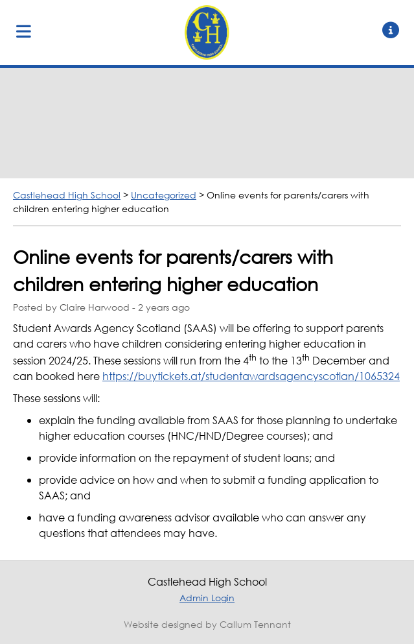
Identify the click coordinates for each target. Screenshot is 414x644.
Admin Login (207, 597)
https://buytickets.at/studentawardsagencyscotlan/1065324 (251, 376)
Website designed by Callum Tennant (207, 624)
